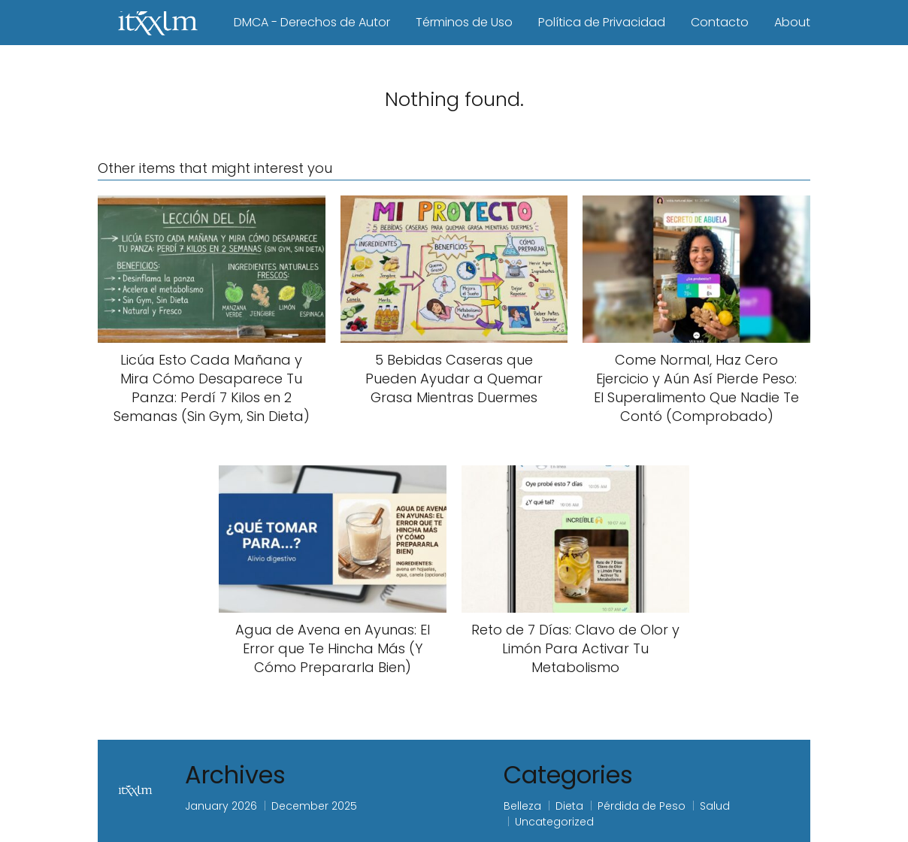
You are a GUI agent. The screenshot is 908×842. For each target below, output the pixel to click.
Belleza (522, 805)
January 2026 (221, 805)
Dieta (569, 805)
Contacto (720, 22)
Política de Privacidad (601, 22)
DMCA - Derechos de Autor (312, 22)
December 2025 (314, 805)
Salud (715, 805)
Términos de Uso (464, 22)
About (792, 22)
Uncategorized (554, 821)
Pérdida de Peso (642, 805)
